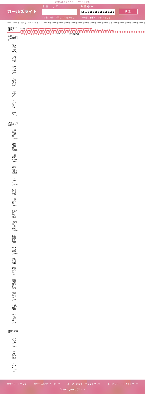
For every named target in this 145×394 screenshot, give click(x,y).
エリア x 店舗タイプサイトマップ (83, 384)
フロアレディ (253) (14, 355)
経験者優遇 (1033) (14, 147)
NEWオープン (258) (14, 214)
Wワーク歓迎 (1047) (14, 250)
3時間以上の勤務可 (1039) (14, 226)
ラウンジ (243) (14, 59)
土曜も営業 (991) (14, 202)
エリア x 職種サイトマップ (47, 384)
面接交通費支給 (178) (14, 284)
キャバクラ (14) (14, 104)
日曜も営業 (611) (14, 271)
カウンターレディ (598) (14, 342)
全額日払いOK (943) (14, 158)
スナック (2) (14, 94)
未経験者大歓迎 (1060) (14, 134)
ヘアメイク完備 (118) (14, 318)
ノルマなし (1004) (14, 181)
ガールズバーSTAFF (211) (15, 367)
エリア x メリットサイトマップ (122, 384)
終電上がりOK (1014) (14, 170)
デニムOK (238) (14, 307)
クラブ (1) (14, 114)
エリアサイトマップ (17, 384)
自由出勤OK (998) (14, 239)
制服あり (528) (14, 261)
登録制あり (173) (14, 296)
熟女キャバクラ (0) (14, 48)
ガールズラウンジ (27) (14, 82)
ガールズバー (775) (14, 70)
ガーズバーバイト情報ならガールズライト (23, 23)
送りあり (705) (14, 192)
